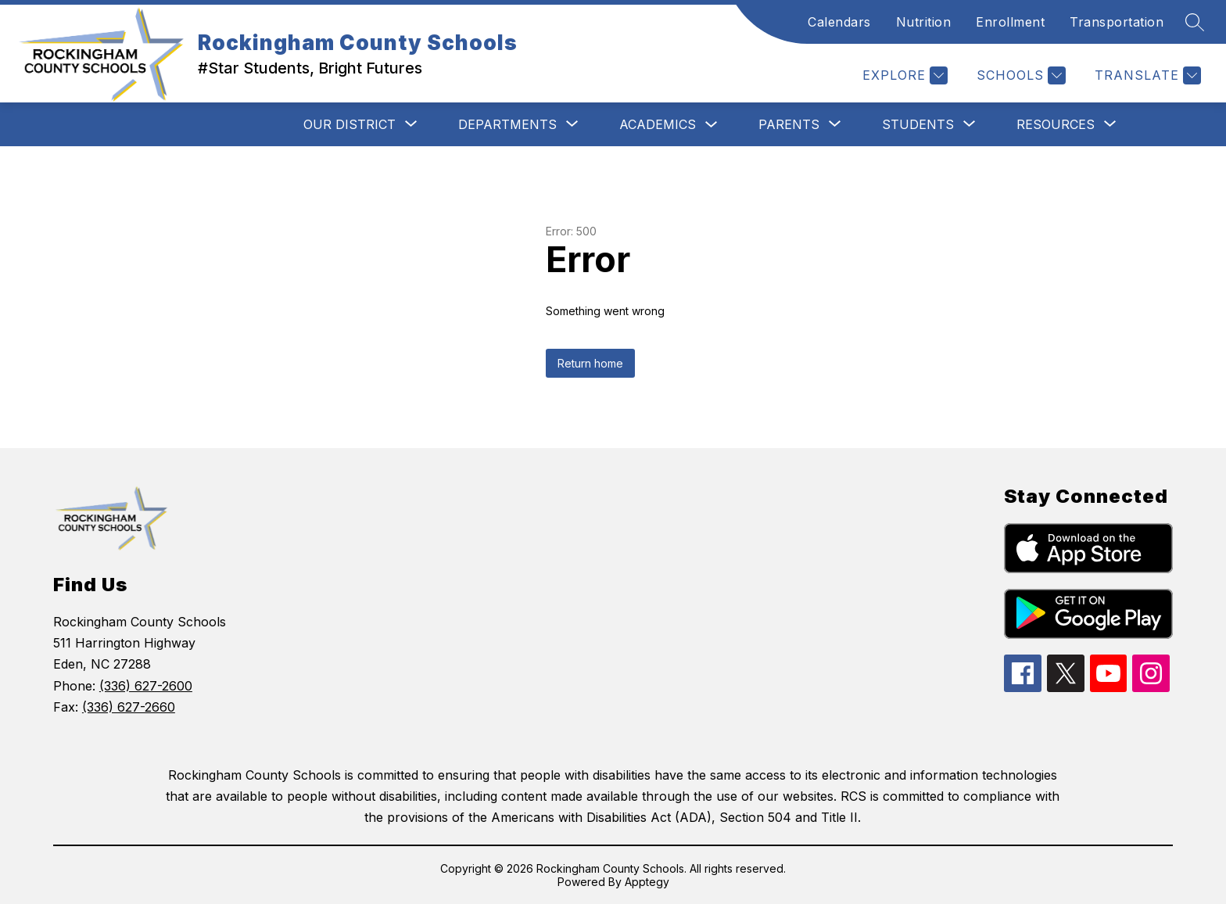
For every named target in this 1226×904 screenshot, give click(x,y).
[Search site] (1194, 22)
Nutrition (924, 22)
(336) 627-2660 (128, 707)
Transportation (1116, 22)
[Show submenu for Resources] (1055, 124)
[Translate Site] (1146, 75)
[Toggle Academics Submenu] (711, 124)
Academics (657, 124)
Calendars (839, 22)
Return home (590, 363)
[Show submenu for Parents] (788, 124)
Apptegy (647, 881)
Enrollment (1010, 22)
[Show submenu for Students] (918, 124)
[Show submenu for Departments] (507, 124)
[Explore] (903, 75)
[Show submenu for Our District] (349, 124)
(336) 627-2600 (145, 686)
